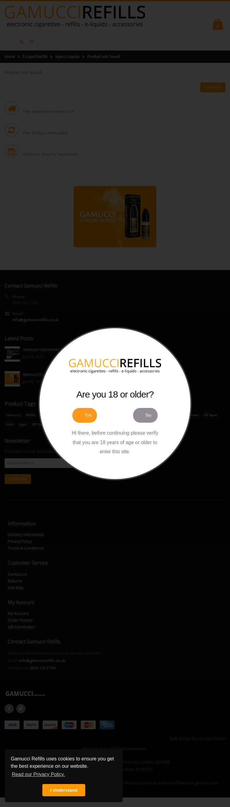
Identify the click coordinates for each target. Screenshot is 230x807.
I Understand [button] (63, 790)
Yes (88, 415)
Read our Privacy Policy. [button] (38, 774)
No (148, 415)
